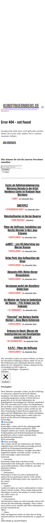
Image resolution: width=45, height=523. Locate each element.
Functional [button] (5, 457)
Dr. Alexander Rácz (26, 199)
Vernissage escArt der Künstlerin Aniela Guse (22, 287)
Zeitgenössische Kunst (14, 209)
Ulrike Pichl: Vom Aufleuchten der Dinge (22, 259)
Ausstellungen (14, 237)
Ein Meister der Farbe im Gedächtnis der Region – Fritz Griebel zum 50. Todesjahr (22, 303)
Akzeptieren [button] (24, 369)
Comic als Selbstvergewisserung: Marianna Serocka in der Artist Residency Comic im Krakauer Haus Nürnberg (23, 190)
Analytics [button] (4, 483)
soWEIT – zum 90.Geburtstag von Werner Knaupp (22, 245)
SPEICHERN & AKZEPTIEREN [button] (14, 521)
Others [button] (3, 510)
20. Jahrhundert (15, 310)
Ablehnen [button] (4, 371)
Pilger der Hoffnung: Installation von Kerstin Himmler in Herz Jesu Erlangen (22, 230)
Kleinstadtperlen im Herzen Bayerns (22, 216)
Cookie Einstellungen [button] (10, 369)
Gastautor (30, 220)
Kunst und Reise (18, 220)
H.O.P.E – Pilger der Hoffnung (22, 348)
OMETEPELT (22, 205)
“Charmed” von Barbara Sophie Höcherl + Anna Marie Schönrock (22, 318)
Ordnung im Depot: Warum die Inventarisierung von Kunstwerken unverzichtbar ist (22, 334)
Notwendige (8, 422)
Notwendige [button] (5, 420)
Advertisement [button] (6, 497)
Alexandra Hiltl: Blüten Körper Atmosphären (22, 273)
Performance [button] (6, 470)
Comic (14, 198)
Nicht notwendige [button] (8, 439)
